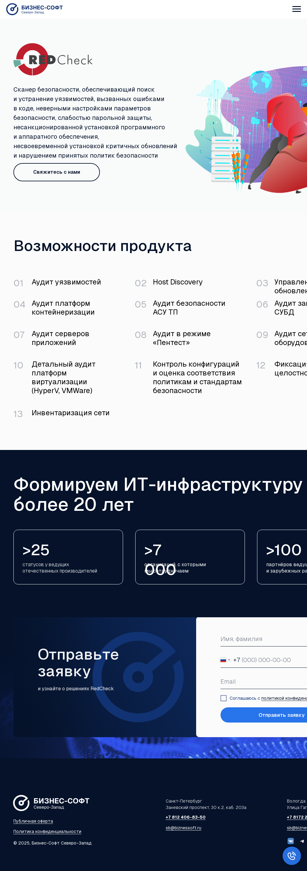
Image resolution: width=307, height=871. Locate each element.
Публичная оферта (33, 821)
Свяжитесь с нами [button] (56, 172)
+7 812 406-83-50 (186, 817)
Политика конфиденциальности (47, 831)
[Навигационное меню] (296, 9)
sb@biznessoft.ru (183, 827)
